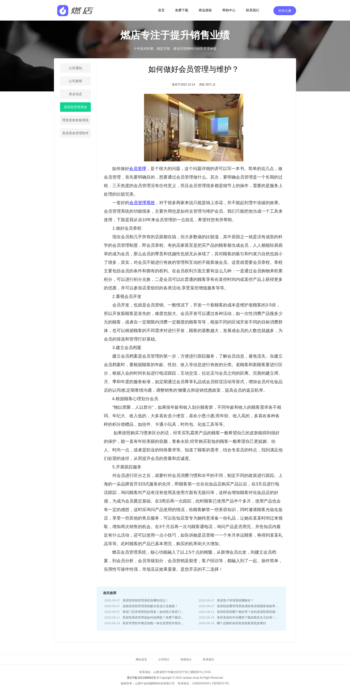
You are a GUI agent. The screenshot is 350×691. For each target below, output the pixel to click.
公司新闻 (75, 81)
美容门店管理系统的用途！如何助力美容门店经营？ (157, 612)
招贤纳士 (186, 659)
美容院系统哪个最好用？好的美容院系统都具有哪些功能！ (257, 612)
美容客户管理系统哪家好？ (235, 600)
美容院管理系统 (75, 107)
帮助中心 (229, 10)
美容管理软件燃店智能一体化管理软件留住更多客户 (157, 623)
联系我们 (252, 10)
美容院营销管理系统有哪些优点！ (145, 600)
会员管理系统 (142, 202)
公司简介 (164, 659)
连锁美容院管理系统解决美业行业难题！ (150, 606)
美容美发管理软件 (75, 133)
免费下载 (181, 10)
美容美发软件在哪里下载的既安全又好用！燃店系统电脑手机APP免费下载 (267, 617)
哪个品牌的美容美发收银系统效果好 (241, 623)
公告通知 (75, 68)
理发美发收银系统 (75, 120)
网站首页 (141, 659)
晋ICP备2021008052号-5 (142, 677)
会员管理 (137, 168)
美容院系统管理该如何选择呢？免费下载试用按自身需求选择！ (165, 617)
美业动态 (75, 94)
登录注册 (284, 11)
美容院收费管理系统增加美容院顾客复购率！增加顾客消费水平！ (261, 606)
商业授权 (205, 10)
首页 (161, 10)
